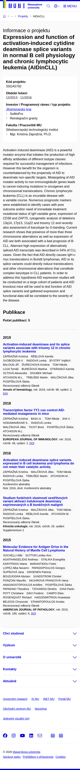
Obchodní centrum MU (17, 708)
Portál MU (64, 698)
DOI (5, 393)
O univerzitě (12, 657)
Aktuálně (9, 681)
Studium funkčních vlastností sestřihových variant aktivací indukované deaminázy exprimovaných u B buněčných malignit (35, 501)
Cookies (61, 756)
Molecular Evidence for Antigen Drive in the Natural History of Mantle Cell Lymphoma (35, 548)
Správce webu (12, 756)
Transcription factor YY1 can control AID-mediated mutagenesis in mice (34, 411)
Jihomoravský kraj (18, 109)
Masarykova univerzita (26, 752)
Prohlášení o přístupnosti (38, 756)
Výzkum (9, 645)
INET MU (48, 698)
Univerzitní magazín (15, 698)
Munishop (41, 708)
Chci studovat (13, 633)
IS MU (35, 698)
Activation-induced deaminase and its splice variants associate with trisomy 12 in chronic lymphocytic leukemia (36, 348)
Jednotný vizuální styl (16, 718)
